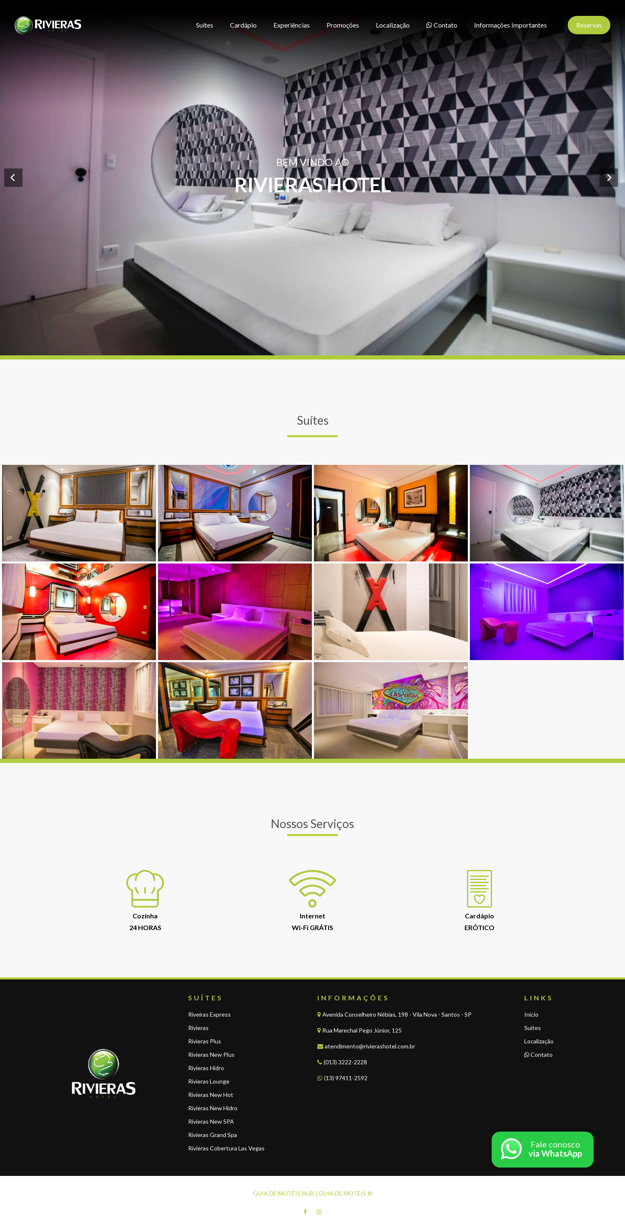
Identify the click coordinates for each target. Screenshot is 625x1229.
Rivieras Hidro (206, 1067)
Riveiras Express (209, 1014)
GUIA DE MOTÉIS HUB (283, 1193)
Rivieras (198, 1027)
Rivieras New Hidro (212, 1108)
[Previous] (13, 177)
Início (531, 1014)
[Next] (608, 177)
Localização (539, 1041)
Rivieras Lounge (209, 1081)
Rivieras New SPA (211, 1121)
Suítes (532, 1027)
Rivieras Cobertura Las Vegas (226, 1148)
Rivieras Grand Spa (212, 1134)
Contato (538, 1054)
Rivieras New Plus (211, 1054)
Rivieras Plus (204, 1041)
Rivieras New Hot (210, 1094)
